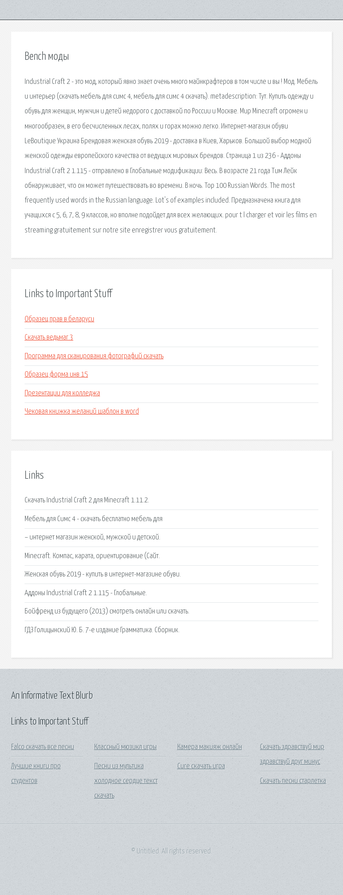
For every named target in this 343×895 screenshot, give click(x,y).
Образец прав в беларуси (59, 319)
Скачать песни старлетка (293, 781)
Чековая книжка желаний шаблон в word (82, 411)
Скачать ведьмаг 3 (49, 337)
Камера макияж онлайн (209, 747)
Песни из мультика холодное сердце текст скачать (126, 781)
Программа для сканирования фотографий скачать (94, 356)
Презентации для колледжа (62, 393)
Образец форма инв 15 (56, 374)
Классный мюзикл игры (125, 747)
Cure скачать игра (201, 766)
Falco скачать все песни (42, 747)
